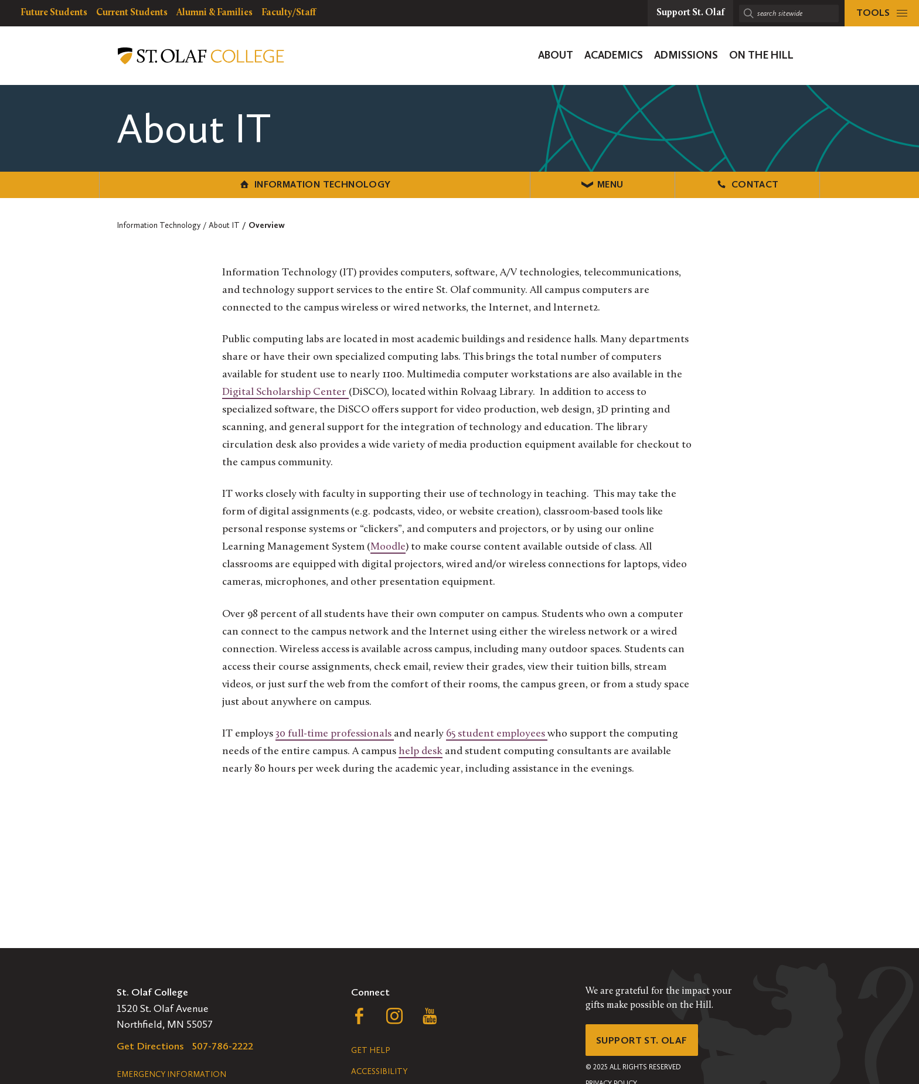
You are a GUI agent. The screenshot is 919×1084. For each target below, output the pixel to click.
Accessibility (379, 1071)
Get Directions (150, 1045)
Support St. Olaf (644, 1041)
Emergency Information (171, 1074)
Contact (699, 183)
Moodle (388, 545)
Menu (460, 183)
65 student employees (496, 732)
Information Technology (219, 183)
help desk (421, 750)
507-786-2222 (222, 1045)
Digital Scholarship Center (285, 391)
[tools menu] (882, 13)
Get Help (370, 1050)
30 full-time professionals (334, 732)
